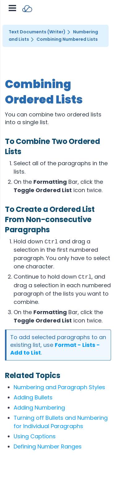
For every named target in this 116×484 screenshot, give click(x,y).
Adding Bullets (33, 397)
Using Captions (35, 436)
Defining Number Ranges (48, 446)
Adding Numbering (39, 407)
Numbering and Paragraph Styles (59, 387)
